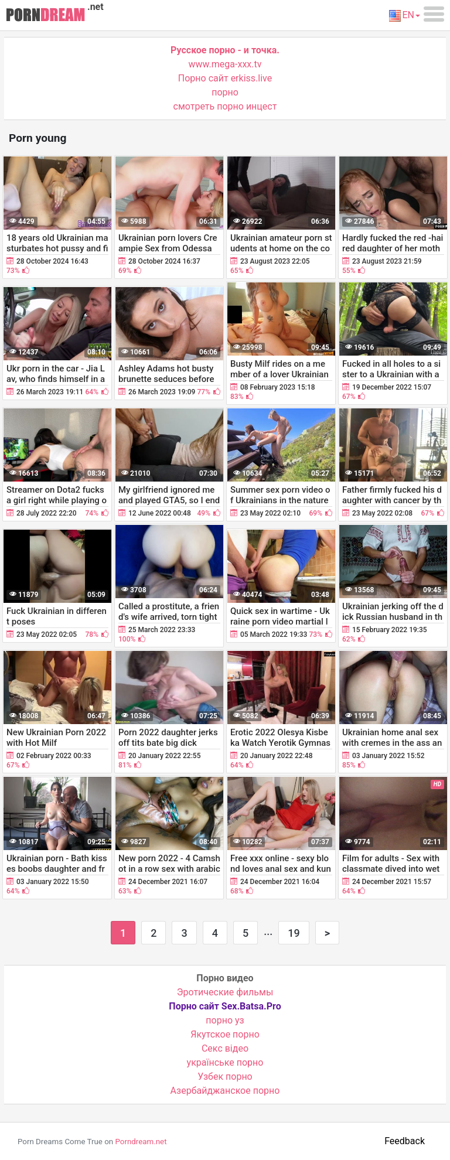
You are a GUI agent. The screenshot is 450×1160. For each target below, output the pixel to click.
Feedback (404, 1141)
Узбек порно (225, 1076)
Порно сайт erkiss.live (225, 78)
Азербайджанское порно (225, 1090)
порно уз (225, 1020)
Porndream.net (140, 1141)
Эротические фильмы (225, 992)
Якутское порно (225, 1034)
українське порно (225, 1062)
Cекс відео (225, 1048)
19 (293, 933)
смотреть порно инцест (225, 106)
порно (225, 92)
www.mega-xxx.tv (225, 64)
